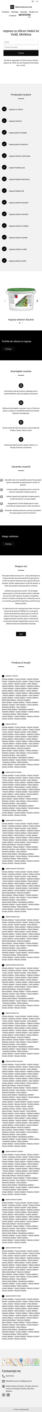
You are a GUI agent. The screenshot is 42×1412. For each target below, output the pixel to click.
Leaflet (26, 1365)
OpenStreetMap (35, 1365)
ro (32, 1)
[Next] (37, 301)
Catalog (8, 349)
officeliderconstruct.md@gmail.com (19, 1381)
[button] (21, 1360)
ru (37, 1)
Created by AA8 (23, 1409)
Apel (21, 634)
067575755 (10, 1376)
